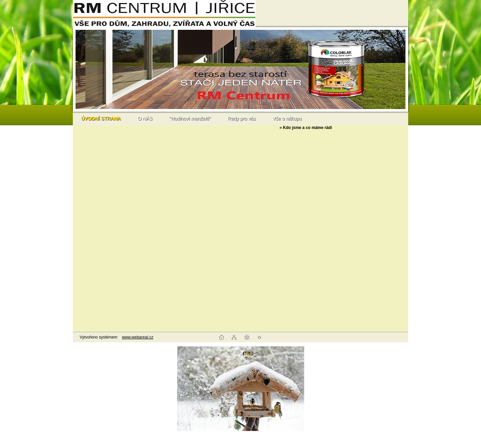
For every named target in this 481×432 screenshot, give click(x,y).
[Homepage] (101, 118)
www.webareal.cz (137, 337)
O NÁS (145, 118)
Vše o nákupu (287, 118)
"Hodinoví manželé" (190, 118)
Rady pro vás (241, 118)
